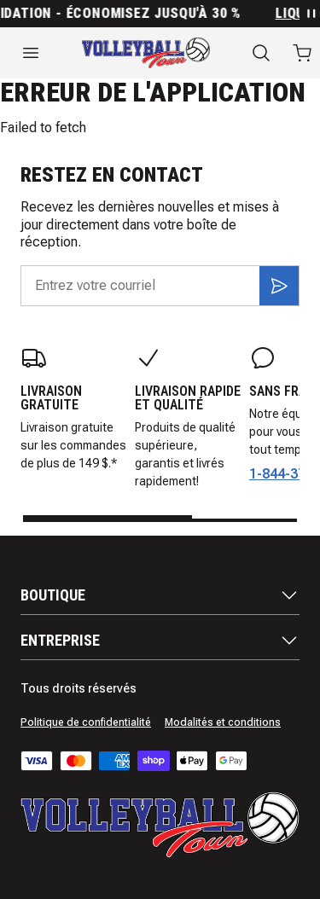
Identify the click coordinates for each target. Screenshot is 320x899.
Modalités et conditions (223, 722)
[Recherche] (261, 53)
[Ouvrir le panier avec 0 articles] (302, 53)
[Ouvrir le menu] (30, 53)
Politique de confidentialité (85, 722)
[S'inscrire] (279, 285)
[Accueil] (146, 53)
